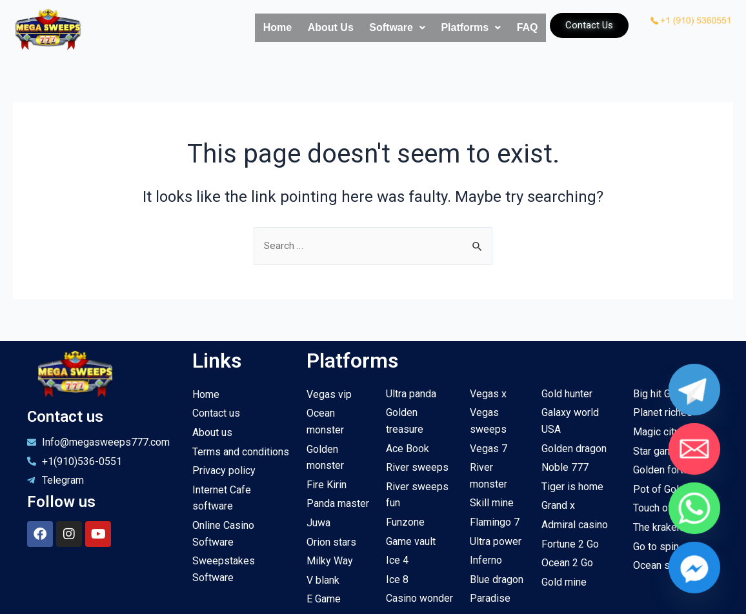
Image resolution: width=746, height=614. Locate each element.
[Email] (694, 457)
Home (226, 28)
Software (369, 28)
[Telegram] (694, 415)
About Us (291, 28)
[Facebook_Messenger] (694, 542)
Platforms (454, 28)
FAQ (521, 28)
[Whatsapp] (694, 499)
